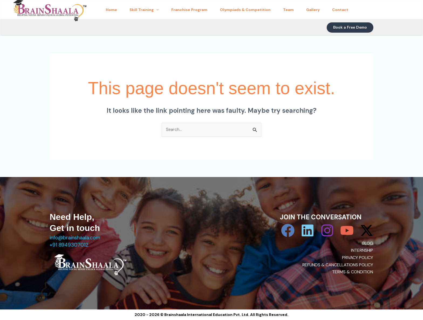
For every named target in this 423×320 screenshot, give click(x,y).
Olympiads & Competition (263, 9)
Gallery (341, 9)
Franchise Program (202, 9)
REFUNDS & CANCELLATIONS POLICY (337, 265)
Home (114, 9)
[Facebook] (288, 230)
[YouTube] (347, 230)
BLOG (367, 243)
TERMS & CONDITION (352, 272)
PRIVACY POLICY (357, 257)
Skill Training (152, 9)
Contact (374, 9)
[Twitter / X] (366, 230)
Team (311, 9)
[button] (350, 27)
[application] (164, 9)
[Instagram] (327, 230)
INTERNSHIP (362, 250)
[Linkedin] (307, 230)
